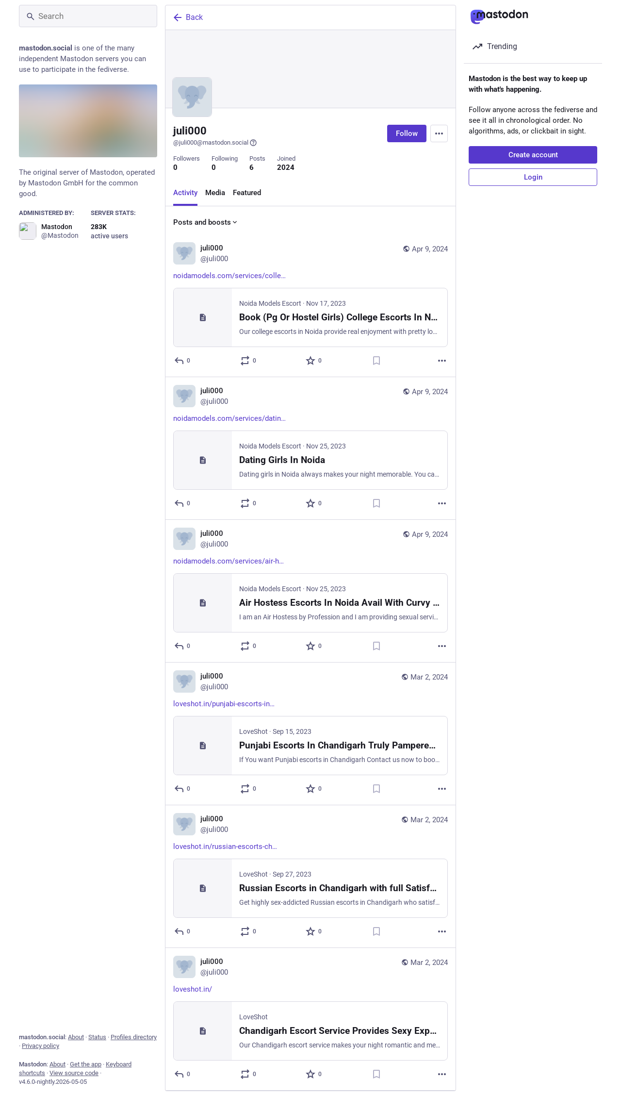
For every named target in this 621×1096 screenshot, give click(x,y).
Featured (247, 192)
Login (533, 177)
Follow (407, 133)
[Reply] (182, 360)
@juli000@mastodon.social (215, 143)
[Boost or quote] (248, 360)
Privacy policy (40, 1045)
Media (215, 192)
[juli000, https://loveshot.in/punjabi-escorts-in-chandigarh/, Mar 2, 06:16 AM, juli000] (310, 734)
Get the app (85, 1064)
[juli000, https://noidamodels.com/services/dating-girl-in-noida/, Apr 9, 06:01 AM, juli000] (310, 448)
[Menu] (439, 133)
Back (187, 17)
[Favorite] (314, 360)
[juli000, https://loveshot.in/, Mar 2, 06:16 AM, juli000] (310, 1019)
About (76, 1037)
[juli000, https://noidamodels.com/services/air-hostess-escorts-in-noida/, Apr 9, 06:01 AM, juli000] (310, 591)
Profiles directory (134, 1037)
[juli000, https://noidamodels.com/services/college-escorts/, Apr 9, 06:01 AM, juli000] (310, 305)
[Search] (88, 16)
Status (97, 1037)
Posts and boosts (206, 222)
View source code (73, 1073)
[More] (442, 360)
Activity (185, 192)
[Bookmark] (376, 360)
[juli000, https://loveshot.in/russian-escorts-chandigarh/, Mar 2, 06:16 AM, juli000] (310, 876)
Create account (533, 154)
